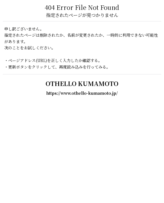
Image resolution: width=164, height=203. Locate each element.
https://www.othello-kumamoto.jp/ (82, 93)
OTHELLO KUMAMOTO (82, 83)
